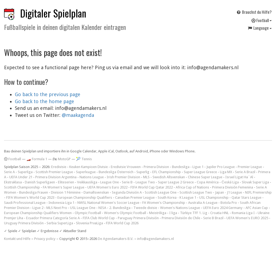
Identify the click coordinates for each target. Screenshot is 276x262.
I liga (173, 213)
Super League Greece (200, 172)
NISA (102, 208)
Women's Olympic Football (125, 213)
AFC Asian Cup (257, 208)
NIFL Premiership (258, 192)
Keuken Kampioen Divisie (88, 167)
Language (259, 28)
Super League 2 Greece (176, 182)
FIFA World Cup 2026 (122, 223)
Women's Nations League (180, 208)
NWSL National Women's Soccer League (108, 203)
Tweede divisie (145, 208)
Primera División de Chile (181, 218)
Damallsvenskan (96, 192)
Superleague (86, 172)
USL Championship (214, 197)
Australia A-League (203, 203)
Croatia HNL (219, 213)
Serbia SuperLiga (60, 223)
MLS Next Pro (56, 208)
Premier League (250, 167)
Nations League (92, 177)
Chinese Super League (205, 177)
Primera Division (156, 167)
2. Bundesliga (119, 208)
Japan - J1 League (228, 192)
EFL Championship (166, 172)
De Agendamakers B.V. (115, 239)
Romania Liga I (243, 213)
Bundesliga (180, 167)
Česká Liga (230, 182)
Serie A (9, 172)
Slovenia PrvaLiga (89, 223)
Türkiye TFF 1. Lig (193, 213)
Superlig (142, 172)
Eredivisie (58, 167)
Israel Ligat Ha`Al (239, 177)
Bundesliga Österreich (116, 172)
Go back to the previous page (47, 94)
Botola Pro (228, 203)
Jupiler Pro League (220, 167)
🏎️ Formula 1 (36, 159)
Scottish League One (161, 192)
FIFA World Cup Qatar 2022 (151, 187)
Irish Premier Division (123, 177)
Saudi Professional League (25, 203)
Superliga (25, 172)
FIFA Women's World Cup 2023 (30, 197)
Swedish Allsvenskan (169, 177)
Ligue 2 (37, 208)
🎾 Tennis (84, 159)
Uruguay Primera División (24, 223)
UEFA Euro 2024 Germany (223, 208)
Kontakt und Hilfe (17, 239)
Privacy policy (45, 239)
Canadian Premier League (135, 197)
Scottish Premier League (54, 172)
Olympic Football (88, 213)
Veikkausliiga (87, 182)
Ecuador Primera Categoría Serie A (53, 218)
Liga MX (226, 172)
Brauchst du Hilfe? (254, 12)
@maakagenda (78, 115)
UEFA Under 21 (20, 177)
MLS (146, 177)
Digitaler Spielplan (53, 13)
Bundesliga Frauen (33, 192)
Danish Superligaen (40, 182)
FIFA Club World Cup (99, 218)
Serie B (127, 182)
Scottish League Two (196, 192)
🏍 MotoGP (62, 159)
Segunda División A (127, 192)
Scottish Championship (22, 187)
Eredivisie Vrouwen (126, 167)
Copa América (208, 182)
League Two (145, 182)
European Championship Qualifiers (84, 197)
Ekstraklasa (13, 182)
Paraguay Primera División (138, 218)
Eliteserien (66, 182)
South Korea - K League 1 (177, 197)
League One (109, 182)
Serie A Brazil (245, 172)
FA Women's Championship (163, 203)
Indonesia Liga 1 (61, 203)
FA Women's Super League (63, 187)
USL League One (82, 208)
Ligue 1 (197, 167)
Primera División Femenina (232, 187)
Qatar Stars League (246, 197)
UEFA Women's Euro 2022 (107, 187)
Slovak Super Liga (255, 182)
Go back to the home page (44, 101)
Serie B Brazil (213, 218)
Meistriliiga (157, 213)
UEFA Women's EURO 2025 (247, 218)
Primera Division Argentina (56, 177)
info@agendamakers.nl (155, 239)
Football (261, 20)
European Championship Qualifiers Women (38, 213)
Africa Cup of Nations (192, 187)
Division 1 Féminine (66, 192)
